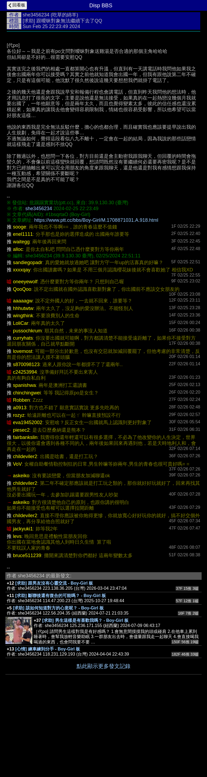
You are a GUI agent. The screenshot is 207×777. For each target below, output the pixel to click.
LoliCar (20, 404)
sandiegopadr (27, 343)
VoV (17, 545)
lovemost (22, 432)
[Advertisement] (103, 75)
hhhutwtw (23, 389)
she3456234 (36, 15)
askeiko (21, 556)
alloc (18, 330)
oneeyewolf (25, 362)
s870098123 (26, 445)
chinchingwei (27, 473)
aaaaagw (23, 381)
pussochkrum (27, 411)
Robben (21, 481)
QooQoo (22, 370)
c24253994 (25, 453)
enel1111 (23, 315)
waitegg (21, 322)
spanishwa (24, 466)
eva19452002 (27, 503)
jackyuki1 (23, 609)
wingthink (23, 396)
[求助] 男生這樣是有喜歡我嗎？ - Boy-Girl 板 (85, 701)
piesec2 (21, 511)
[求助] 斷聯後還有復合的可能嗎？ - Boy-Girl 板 (60, 676)
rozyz (19, 496)
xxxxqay (21, 350)
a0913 (19, 488)
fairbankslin (25, 518)
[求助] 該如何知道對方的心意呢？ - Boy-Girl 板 (58, 689)
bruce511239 (27, 636)
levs (17, 617)
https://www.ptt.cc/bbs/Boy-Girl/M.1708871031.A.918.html (96, 301)
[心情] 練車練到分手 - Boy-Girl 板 (47, 730)
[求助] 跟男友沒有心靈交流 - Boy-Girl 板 (54, 664)
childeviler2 (25, 537)
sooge (19, 308)
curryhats (23, 419)
